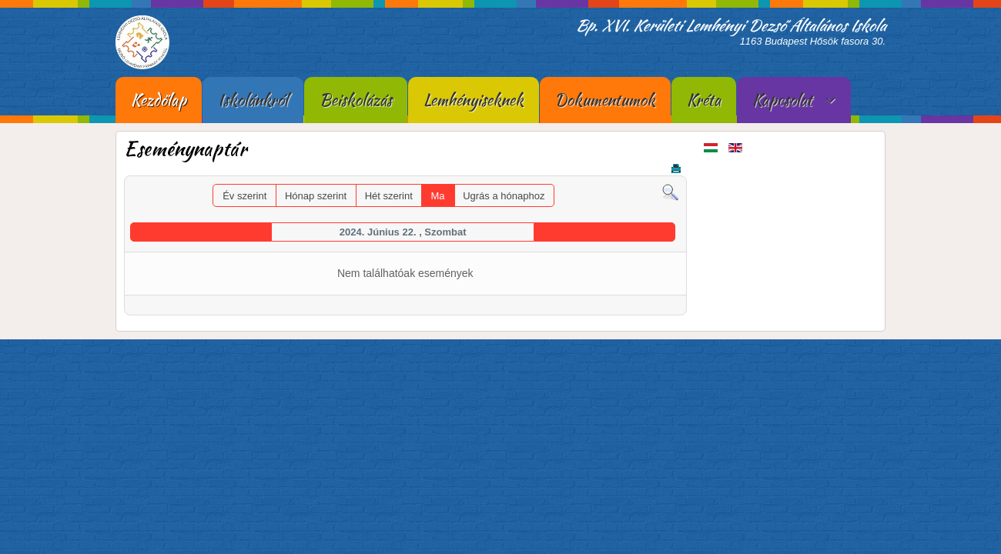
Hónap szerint (315, 196)
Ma (437, 196)
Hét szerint (389, 196)
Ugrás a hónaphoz (503, 196)
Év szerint (244, 196)
